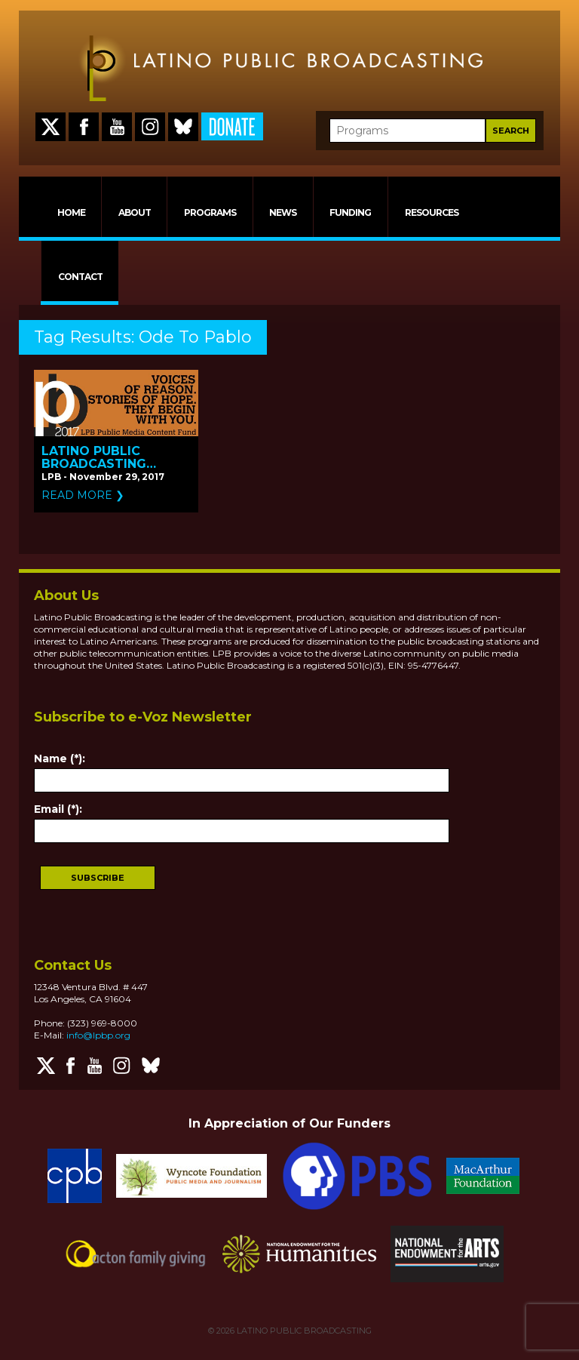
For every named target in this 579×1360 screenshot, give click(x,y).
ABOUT (134, 212)
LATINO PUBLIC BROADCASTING (303, 1330)
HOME (71, 212)
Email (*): (58, 809)
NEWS (282, 212)
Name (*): (59, 758)
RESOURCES (431, 212)
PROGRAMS (210, 212)
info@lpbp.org (98, 1035)
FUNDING (350, 212)
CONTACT (80, 276)
